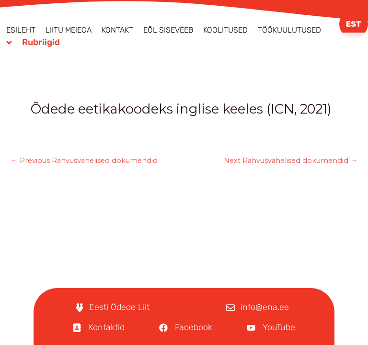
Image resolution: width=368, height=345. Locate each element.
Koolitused (225, 29)
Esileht (20, 29)
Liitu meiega (69, 29)
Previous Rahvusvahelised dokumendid (84, 160)
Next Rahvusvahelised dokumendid (290, 160)
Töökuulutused (289, 29)
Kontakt (117, 29)
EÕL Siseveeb (168, 29)
